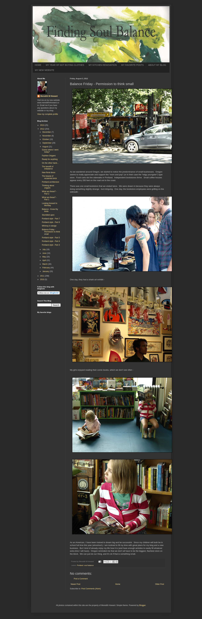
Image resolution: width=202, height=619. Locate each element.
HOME (38, 65)
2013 (42, 125)
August (45, 147)
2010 (42, 279)
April (44, 260)
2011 (42, 276)
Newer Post (75, 584)
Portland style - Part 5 (51, 238)
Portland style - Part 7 (51, 219)
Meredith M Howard (49, 96)
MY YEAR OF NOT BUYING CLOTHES (65, 65)
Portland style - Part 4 (51, 241)
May (44, 257)
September (47, 143)
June (44, 253)
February (46, 268)
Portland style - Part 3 (51, 245)
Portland (80, 565)
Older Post (159, 584)
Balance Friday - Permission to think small (51, 231)
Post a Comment (81, 579)
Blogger (142, 605)
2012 (42, 129)
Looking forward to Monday (49, 204)
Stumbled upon (48, 215)
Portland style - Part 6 (51, 222)
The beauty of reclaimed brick (49, 177)
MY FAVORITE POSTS (132, 65)
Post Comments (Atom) (91, 589)
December (46, 132)
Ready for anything (50, 159)
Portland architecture (50, 182)
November (46, 136)
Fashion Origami (49, 156)
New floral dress (48, 172)
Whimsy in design (49, 226)
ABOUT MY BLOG (157, 65)
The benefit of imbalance (47, 167)
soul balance (89, 565)
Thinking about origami (48, 186)
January (45, 271)
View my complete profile (47, 114)
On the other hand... (50, 163)
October (45, 139)
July (44, 249)
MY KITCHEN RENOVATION (103, 65)
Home (117, 584)
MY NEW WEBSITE (44, 70)
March (45, 264)
